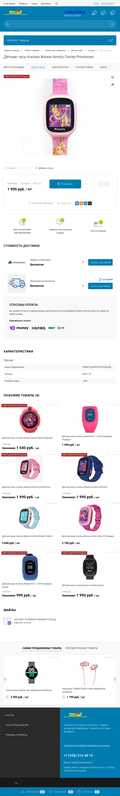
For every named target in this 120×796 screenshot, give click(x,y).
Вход (96, 3)
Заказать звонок (72, 15)
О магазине (9, 3)
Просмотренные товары (82, 648)
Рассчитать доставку (40, 203)
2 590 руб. (17, 697)
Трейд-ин (23, 3)
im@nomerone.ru (82, 762)
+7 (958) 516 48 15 (74, 12)
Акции (34, 3)
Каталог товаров (60, 40)
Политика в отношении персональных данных (87, 745)
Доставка (46, 3)
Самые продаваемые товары (41, 648)
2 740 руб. (90, 544)
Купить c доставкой (100, 262)
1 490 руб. (90, 446)
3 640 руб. (30, 544)
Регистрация (107, 3)
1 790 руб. (73, 697)
